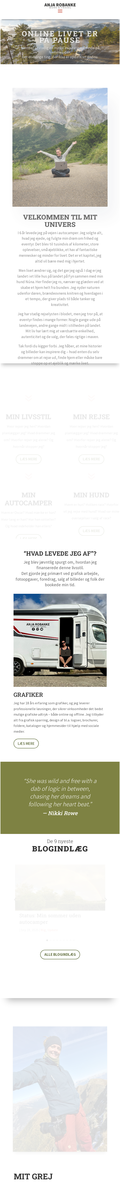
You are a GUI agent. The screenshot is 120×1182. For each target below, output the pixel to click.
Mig (43, 930)
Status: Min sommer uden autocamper (50, 918)
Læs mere (26, 743)
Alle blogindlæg (60, 954)
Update (52, 930)
